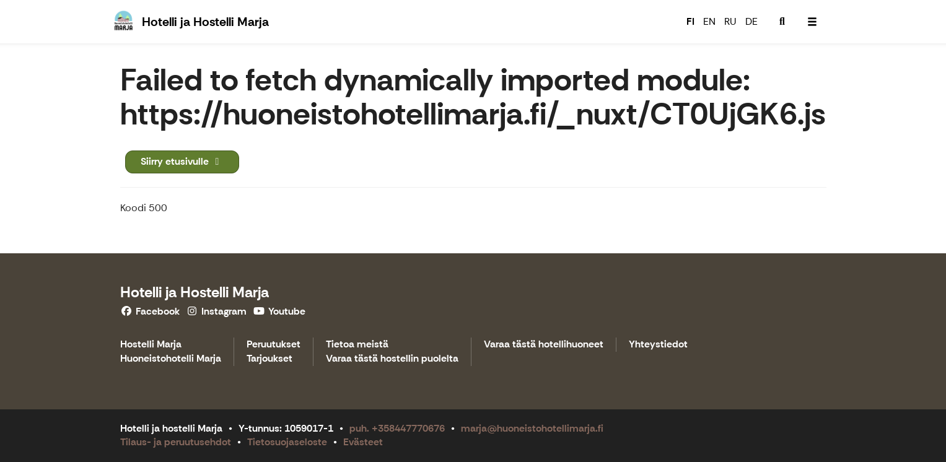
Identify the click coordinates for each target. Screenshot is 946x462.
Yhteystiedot (658, 345)
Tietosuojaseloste (287, 441)
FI (690, 21)
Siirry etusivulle (182, 161)
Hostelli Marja (151, 345)
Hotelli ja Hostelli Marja (194, 292)
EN (709, 21)
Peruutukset (273, 345)
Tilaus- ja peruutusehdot (175, 441)
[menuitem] (782, 21)
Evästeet (363, 441)
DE (751, 21)
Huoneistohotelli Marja (170, 359)
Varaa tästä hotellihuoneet (543, 345)
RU (730, 21)
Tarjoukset (269, 359)
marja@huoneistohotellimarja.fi (532, 428)
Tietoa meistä (357, 345)
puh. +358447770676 (397, 428)
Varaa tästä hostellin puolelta (392, 359)
